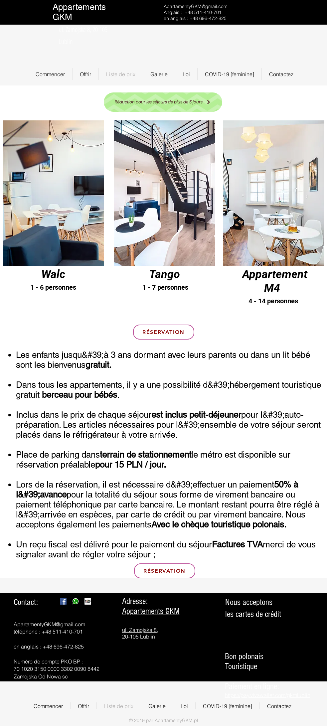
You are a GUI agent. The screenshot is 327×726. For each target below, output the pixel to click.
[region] (53, 215)
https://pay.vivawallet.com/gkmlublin (267, 695)
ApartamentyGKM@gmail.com (196, 6)
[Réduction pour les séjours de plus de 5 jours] (163, 102)
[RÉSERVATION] (163, 332)
